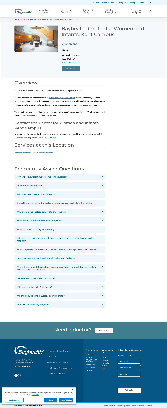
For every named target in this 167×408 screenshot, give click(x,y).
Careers (141, 3)
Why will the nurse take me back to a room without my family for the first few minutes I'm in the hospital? (56, 268)
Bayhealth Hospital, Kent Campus (62, 98)
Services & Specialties (66, 11)
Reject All (50, 400)
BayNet (104, 369)
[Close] (73, 389)
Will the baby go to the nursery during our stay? (41, 296)
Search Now (104, 330)
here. (131, 355)
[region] (39, 396)
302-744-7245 (70, 44)
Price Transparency (91, 364)
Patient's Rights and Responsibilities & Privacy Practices (134, 406)
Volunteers (105, 360)
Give (149, 3)
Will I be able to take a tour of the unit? (36, 194)
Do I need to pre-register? (30, 185)
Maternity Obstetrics (45, 152)
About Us (89, 358)
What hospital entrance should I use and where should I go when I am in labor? (57, 249)
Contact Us (89, 370)
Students (104, 366)
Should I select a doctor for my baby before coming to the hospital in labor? (55, 203)
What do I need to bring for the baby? (36, 229)
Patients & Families (88, 11)
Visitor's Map (71, 68)
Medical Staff (106, 363)
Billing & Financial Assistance (91, 360)
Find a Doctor (90, 355)
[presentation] (134, 382)
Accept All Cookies (66, 400)
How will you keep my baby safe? (33, 304)
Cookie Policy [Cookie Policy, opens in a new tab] (35, 395)
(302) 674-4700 (23, 366)
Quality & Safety (91, 367)
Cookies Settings (14, 400)
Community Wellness (136, 11)
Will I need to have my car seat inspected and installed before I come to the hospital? (55, 239)
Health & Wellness (56, 373)
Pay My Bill (122, 3)
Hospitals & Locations (43, 11)
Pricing (132, 3)
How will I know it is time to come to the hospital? (42, 177)
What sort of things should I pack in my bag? (39, 220)
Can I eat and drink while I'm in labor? (36, 278)
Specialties (52, 356)
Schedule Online (108, 3)
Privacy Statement (109, 406)
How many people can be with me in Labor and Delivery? (46, 258)
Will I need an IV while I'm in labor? (34, 287)
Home (16, 19)
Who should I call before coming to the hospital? (41, 212)
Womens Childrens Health (25, 152)
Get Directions (70, 62)
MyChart (96, 3)
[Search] (150, 11)
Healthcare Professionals (111, 11)
